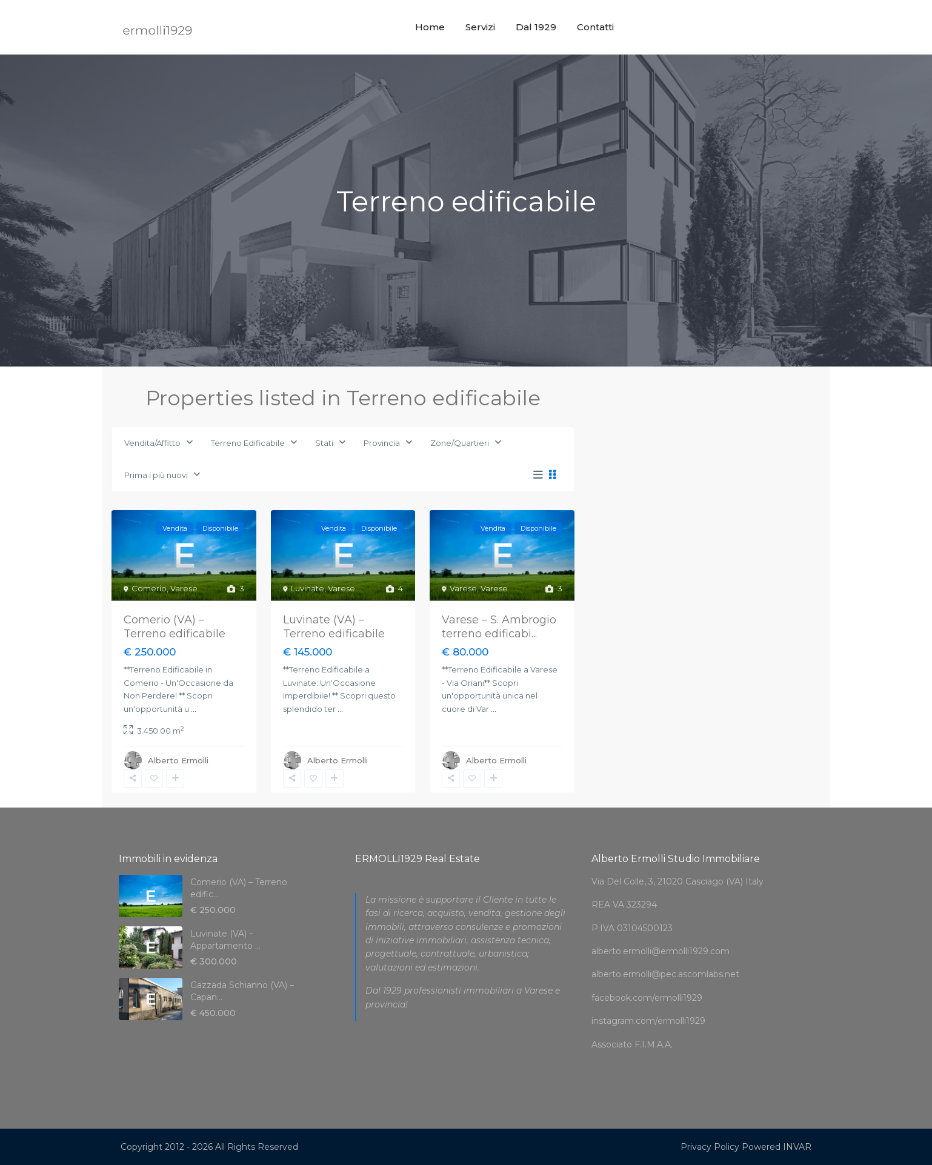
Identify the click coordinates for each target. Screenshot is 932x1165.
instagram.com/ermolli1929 (648, 1020)
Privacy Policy (710, 1146)
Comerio (149, 588)
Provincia (382, 443)
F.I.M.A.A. (653, 1044)
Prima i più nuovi (156, 475)
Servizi (480, 27)
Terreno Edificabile (248, 443)
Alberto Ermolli (178, 760)
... (193, 709)
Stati (324, 443)
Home (430, 27)
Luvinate (307, 588)
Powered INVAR (776, 1146)
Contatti (595, 27)
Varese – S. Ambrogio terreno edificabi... (499, 626)
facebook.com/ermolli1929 (646, 997)
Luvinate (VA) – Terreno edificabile (334, 626)
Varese (184, 588)
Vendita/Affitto (152, 443)
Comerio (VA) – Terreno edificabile (174, 626)
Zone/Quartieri (459, 443)
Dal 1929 (536, 27)
